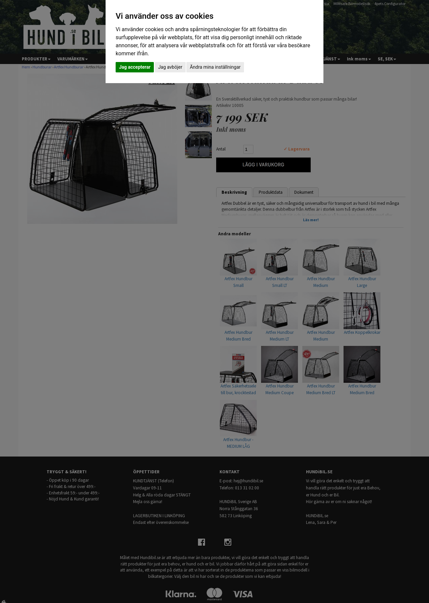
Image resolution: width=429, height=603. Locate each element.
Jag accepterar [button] (134, 67)
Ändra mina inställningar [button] (215, 67)
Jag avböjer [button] (170, 67)
